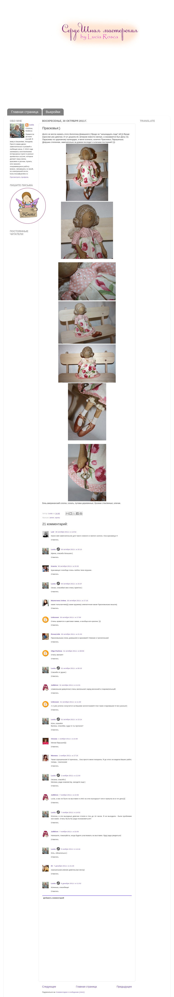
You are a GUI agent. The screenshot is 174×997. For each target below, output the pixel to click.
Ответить (54, 540)
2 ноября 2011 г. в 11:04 (70, 776)
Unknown (55, 617)
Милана (54, 756)
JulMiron (54, 685)
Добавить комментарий (53, 898)
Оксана (54, 739)
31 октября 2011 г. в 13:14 (71, 719)
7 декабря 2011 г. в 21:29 (64, 866)
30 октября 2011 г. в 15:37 (71, 584)
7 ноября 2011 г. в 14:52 (70, 812)
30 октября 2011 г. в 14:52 (65, 532)
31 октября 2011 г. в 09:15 (71, 668)
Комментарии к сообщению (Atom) (70, 992)
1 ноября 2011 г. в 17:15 (68, 756)
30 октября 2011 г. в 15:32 (68, 566)
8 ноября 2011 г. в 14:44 (70, 849)
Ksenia (54, 566)
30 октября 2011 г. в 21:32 (71, 634)
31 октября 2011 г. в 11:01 (69, 685)
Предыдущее (124, 986)
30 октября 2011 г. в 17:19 (77, 600)
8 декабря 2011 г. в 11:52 (71, 883)
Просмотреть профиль (19, 177)
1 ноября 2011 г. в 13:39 (68, 739)
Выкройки (53, 112)
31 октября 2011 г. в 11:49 (70, 702)
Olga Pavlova (56, 651)
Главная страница (24, 112)
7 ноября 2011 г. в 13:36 (69, 795)
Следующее (49, 986)
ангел (52, 518)
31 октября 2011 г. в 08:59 (73, 651)
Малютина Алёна (58, 600)
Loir (52, 532)
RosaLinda (55, 634)
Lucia (53, 549)
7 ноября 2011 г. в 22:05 (69, 832)
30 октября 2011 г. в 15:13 (71, 549)
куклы (57, 518)
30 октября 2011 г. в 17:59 (70, 617)
